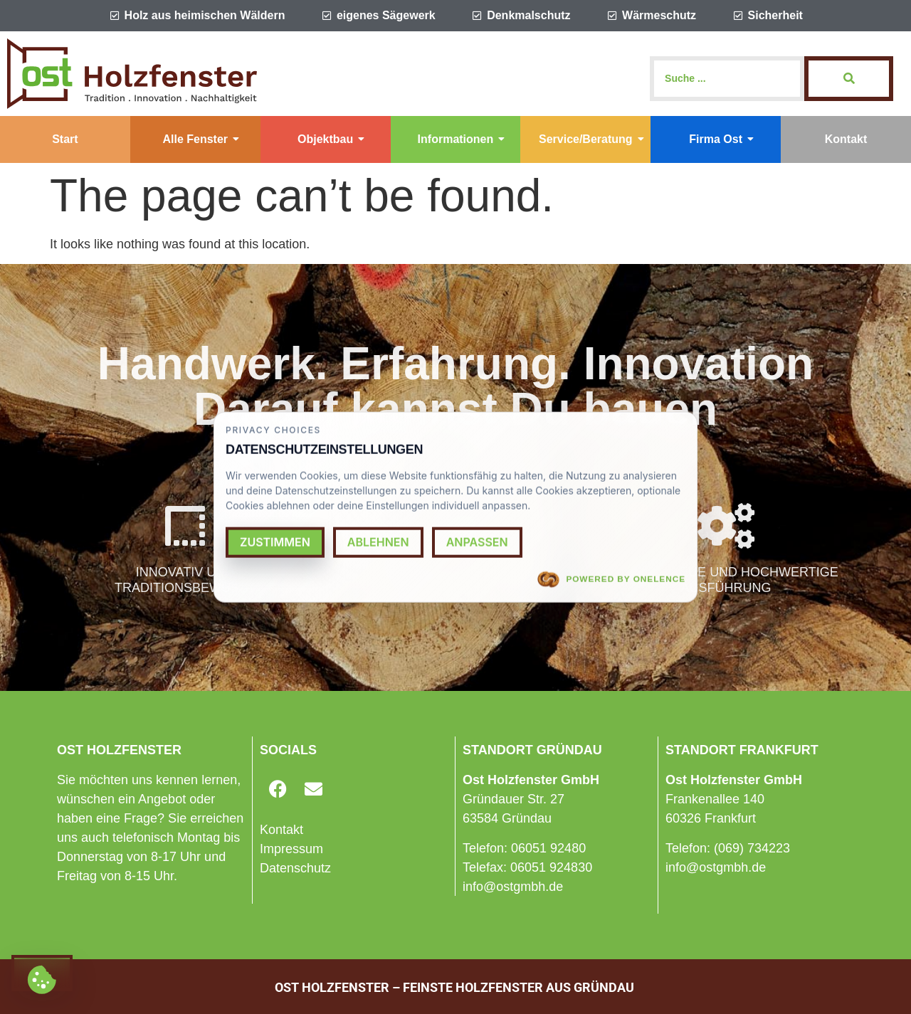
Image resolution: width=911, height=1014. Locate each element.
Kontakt (846, 139)
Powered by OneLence (611, 580)
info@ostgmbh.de (513, 887)
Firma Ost (721, 139)
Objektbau (330, 139)
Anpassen (477, 541)
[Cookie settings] (42, 973)
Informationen (461, 139)
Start (65, 139)
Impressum (291, 849)
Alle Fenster (200, 139)
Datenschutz (295, 868)
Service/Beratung (591, 139)
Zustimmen (275, 541)
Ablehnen (378, 541)
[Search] (727, 78)
